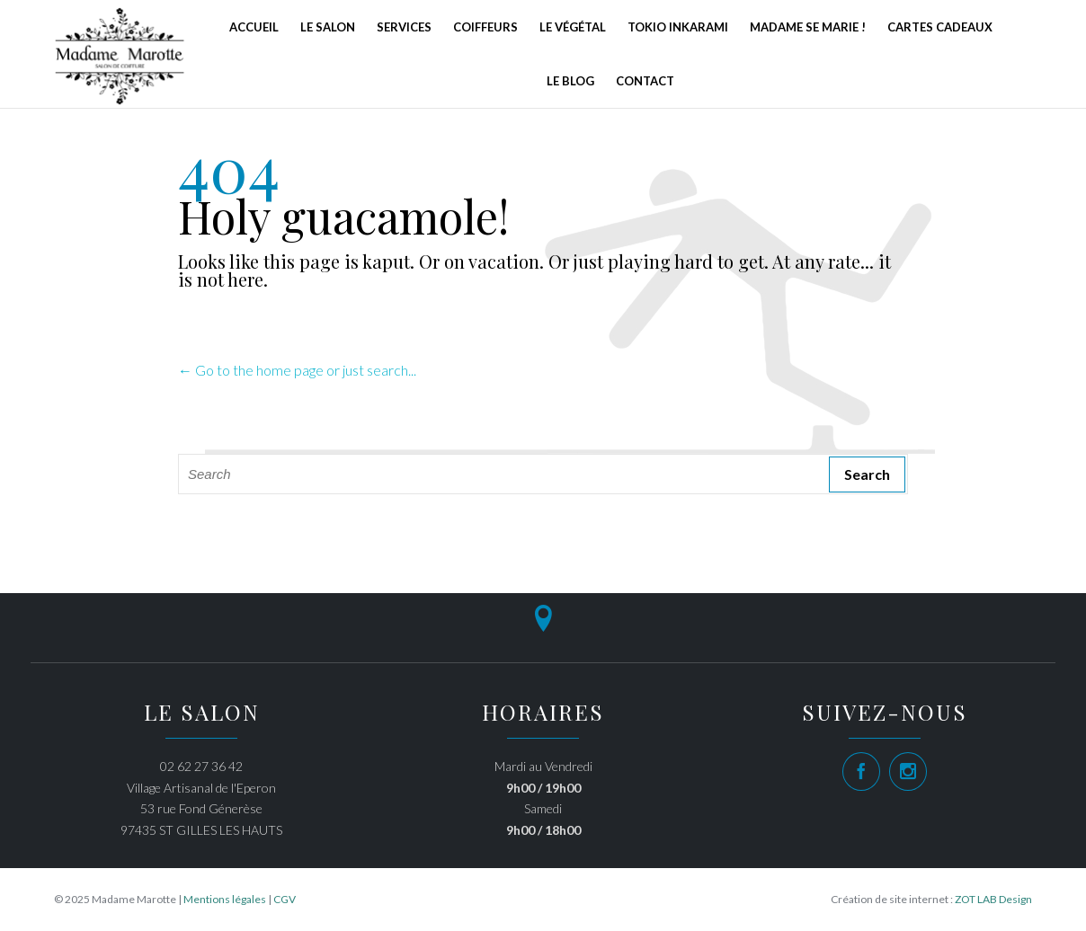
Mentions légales (224, 899)
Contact (645, 81)
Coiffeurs (485, 27)
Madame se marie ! (808, 27)
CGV (284, 899)
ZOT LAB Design (993, 899)
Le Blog (570, 81)
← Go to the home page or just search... (297, 369)
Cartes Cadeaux (940, 27)
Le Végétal (572, 27)
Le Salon (327, 27)
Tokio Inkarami (678, 27)
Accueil (254, 27)
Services (404, 27)
